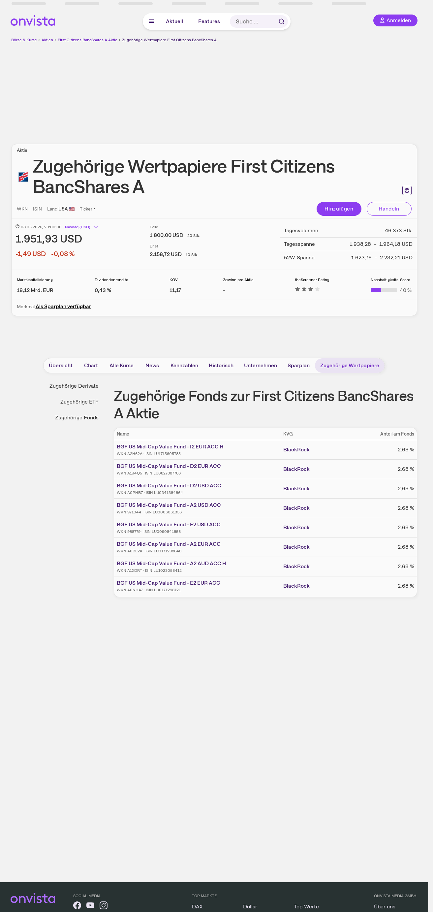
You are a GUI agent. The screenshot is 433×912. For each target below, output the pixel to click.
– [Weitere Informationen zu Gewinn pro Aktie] (224, 290)
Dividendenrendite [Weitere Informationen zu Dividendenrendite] (111, 279)
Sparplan (299, 365)
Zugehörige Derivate (74, 385)
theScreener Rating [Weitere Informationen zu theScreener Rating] (312, 279)
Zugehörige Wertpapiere (349, 365)
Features (209, 21)
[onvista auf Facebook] (77, 906)
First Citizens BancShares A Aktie (87, 40)
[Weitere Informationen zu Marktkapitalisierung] (35, 290)
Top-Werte (306, 906)
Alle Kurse (121, 365)
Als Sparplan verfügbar (63, 306)
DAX (197, 906)
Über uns (384, 906)
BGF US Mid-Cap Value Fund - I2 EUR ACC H (170, 446)
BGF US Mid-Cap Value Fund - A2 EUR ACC (169, 543)
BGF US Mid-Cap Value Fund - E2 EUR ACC (168, 582)
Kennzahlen (184, 365)
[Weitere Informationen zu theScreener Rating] (307, 290)
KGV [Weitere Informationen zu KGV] (174, 279)
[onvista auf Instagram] (104, 906)
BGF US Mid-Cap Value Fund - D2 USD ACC (169, 485)
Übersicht (61, 365)
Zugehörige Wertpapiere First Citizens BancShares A (169, 40)
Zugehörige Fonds (77, 417)
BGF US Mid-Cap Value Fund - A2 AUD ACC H (171, 563)
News (152, 365)
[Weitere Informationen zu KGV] (175, 290)
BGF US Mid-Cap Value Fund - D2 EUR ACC (169, 466)
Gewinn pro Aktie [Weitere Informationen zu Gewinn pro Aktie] (238, 279)
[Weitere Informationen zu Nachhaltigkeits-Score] (391, 290)
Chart (91, 365)
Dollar (250, 906)
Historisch (221, 365)
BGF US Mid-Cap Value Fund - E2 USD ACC (169, 524)
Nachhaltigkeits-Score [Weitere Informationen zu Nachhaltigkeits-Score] (390, 279)
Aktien (47, 40)
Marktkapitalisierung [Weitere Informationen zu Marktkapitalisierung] (35, 279)
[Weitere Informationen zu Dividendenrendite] (103, 290)
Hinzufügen (339, 208)
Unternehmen (260, 365)
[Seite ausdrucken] (407, 190)
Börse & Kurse (24, 40)
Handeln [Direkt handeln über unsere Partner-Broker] (389, 208)
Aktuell (174, 21)
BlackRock (296, 449)
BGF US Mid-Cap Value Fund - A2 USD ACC (169, 505)
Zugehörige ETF (79, 401)
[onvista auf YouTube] (90, 906)
